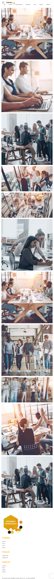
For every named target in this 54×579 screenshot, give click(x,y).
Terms (3, 545)
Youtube (4, 569)
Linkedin (3, 571)
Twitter (3, 567)
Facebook (4, 565)
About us (4, 541)
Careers (3, 547)
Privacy (3, 543)
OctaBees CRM (5, 555)
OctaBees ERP (5, 557)
